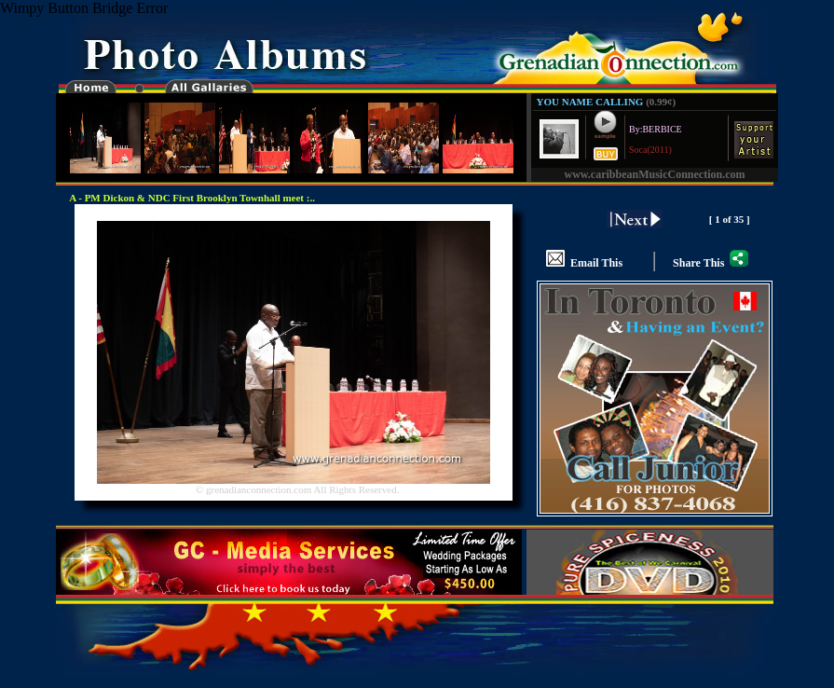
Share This (710, 254)
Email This (584, 254)
